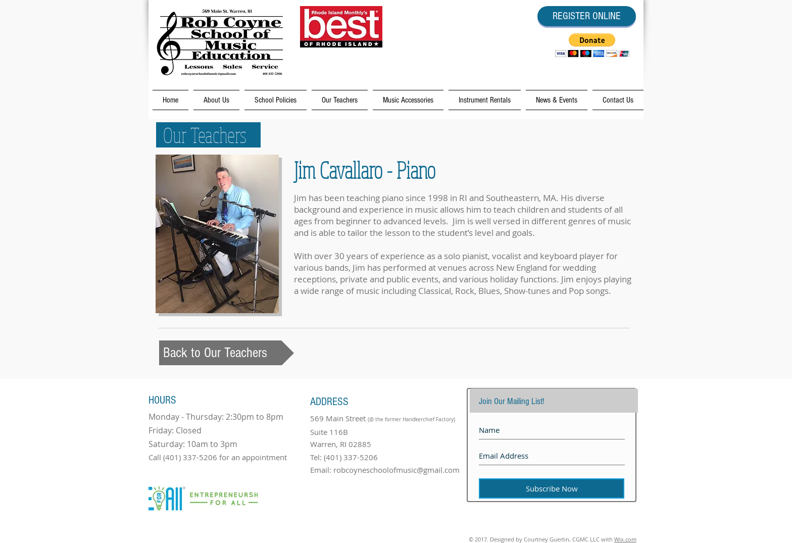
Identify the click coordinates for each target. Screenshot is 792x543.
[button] (592, 45)
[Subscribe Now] (551, 488)
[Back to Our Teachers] (226, 352)
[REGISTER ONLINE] (586, 16)
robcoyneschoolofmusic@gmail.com (396, 470)
